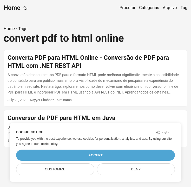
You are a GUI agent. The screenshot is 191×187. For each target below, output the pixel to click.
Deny (136, 169)
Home (12, 7)
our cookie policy (45, 144)
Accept (95, 155)
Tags (23, 28)
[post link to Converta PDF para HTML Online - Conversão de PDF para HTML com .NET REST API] (95, 78)
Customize (55, 169)
